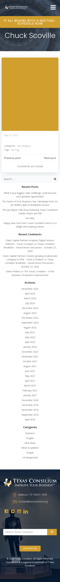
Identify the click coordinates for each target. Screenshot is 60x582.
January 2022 (30, 346)
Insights (30, 438)
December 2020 (30, 400)
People (30, 452)
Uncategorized (30, 457)
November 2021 (30, 356)
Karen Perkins (13, 271)
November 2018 (30, 409)
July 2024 (30, 303)
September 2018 (30, 414)
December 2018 (30, 404)
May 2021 (30, 375)
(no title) (30, 218)
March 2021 (30, 385)
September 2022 (30, 322)
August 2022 (30, 327)
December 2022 (30, 317)
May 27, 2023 (11, 135)
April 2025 (30, 293)
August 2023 (30, 313)
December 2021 (30, 351)
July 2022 (30, 332)
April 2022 (30, 342)
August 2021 (30, 366)
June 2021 (30, 371)
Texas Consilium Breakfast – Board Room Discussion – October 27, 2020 (30, 247)
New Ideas (30, 442)
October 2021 (30, 361)
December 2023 (30, 308)
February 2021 (30, 390)
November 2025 (30, 288)
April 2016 (30, 419)
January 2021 (30, 395)
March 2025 (30, 298)
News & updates (30, 447)
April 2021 (30, 380)
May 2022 (30, 337)
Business (30, 433)
